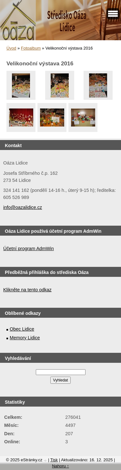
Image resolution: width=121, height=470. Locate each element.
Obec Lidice (22, 329)
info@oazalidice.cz (22, 207)
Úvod (11, 48)
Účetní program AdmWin (28, 248)
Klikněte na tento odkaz (27, 289)
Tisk (54, 459)
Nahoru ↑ (60, 466)
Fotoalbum (31, 48)
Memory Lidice (25, 337)
